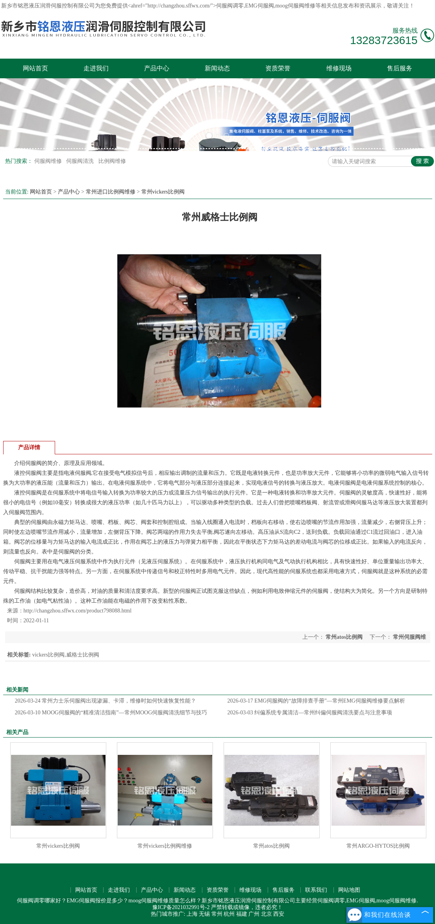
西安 (278, 914)
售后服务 (399, 68)
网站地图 (349, 890)
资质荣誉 (278, 68)
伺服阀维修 (48, 161)
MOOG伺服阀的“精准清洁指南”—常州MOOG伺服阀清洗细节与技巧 (111, 713)
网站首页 (35, 68)
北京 (266, 914)
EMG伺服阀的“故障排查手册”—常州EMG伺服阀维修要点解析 (316, 701)
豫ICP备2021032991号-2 (180, 907)
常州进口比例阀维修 (110, 192)
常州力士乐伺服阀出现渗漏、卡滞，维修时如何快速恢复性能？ (105, 701)
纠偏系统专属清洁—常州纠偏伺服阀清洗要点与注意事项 (310, 713)
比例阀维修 (112, 161)
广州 (253, 914)
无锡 (204, 914)
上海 (192, 914)
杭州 (229, 914)
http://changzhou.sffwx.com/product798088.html (78, 611)
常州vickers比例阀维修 (164, 846)
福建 (241, 914)
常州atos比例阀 (344, 637)
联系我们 (316, 890)
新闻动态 (217, 68)
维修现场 (339, 68)
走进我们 (96, 68)
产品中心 (156, 68)
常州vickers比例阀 (163, 192)
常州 (216, 914)
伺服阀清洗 (80, 161)
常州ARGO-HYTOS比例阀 (378, 846)
